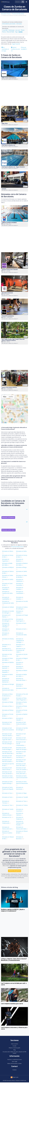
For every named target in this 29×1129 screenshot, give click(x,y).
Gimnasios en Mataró (21, 670)
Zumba (20, 32)
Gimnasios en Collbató (8, 607)
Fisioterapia (11, 30)
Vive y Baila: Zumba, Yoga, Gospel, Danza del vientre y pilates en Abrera (13, 340)
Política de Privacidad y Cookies (14, 1063)
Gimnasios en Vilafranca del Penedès (20, 823)
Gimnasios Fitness (6, 13)
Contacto (14, 1069)
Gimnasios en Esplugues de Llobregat (5, 624)
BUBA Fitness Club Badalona (9, 77)
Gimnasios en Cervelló (22, 601)
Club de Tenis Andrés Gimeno (9, 387)
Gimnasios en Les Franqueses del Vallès (20, 650)
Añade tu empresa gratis (14, 1047)
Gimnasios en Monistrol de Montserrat (5, 680)
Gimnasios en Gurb (21, 629)
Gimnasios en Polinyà (7, 710)
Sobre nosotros (14, 1043)
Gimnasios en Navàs (21, 688)
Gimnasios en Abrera (7, 551)
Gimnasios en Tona (7, 805)
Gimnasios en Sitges (21, 793)
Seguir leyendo (16, 44)
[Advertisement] (14, 93)
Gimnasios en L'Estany (8, 639)
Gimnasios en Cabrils (21, 571)
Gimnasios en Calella (7, 579)
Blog (15, 1049)
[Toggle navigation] (26, 1)
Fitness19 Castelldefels (8, 316)
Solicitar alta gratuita (14, 871)
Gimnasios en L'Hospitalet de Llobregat (20, 640)
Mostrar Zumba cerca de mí (15, 49)
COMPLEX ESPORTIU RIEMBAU (9, 222)
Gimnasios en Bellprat (8, 567)
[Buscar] (22, 2)
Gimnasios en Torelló (7, 809)
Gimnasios (19, 24)
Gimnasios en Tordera (22, 805)
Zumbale (4, 188)
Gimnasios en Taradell (22, 797)
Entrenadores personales (9, 24)
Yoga (16, 32)
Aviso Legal (14, 1061)
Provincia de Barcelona (18, 13)
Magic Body (5, 123)
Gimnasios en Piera (7, 706)
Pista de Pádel (10, 32)
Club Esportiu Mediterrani (8, 145)
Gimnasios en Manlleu (8, 662)
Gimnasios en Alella (21, 551)
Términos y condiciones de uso (14, 1059)
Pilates (22, 30)
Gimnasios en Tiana (21, 801)
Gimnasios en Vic (6, 817)
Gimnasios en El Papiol (22, 615)
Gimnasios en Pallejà (7, 702)
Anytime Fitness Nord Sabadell (10, 269)
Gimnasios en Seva (7, 793)
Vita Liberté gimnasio (7, 293)
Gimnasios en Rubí (7, 718)
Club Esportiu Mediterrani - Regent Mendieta (13, 167)
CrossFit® (4, 30)
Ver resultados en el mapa (5, 49)
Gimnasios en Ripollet (21, 714)
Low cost (17, 30)
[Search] (18, 2)
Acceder (14, 1045)
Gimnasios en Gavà (21, 623)
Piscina (4, 32)
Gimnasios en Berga (21, 567)
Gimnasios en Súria (7, 797)
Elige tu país (14, 1077)
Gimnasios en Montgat (8, 684)
